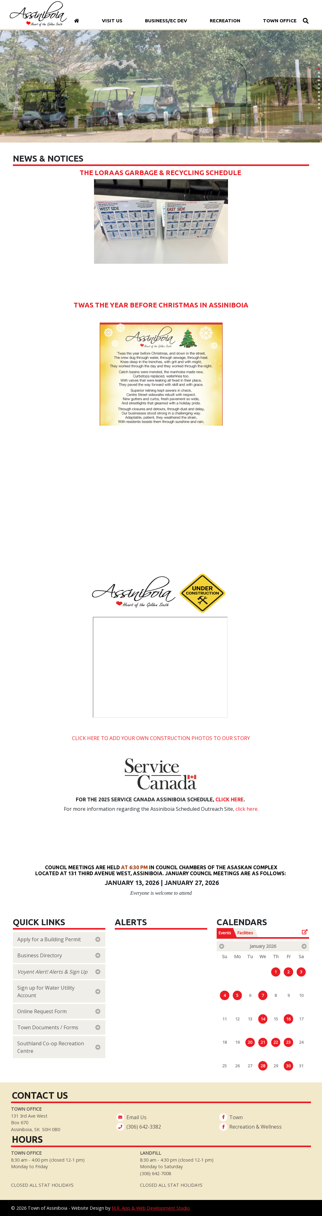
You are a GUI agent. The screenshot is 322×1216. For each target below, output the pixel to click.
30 (288, 1066)
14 (263, 1019)
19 (237, 1042)
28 (263, 1066)
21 (263, 1042)
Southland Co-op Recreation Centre (50, 1047)
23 (288, 1042)
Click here (229, 799)
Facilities (245, 933)
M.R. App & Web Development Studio (151, 1208)
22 (276, 1042)
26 (237, 1066)
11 (224, 1019)
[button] (319, 65)
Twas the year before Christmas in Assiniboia (161, 305)
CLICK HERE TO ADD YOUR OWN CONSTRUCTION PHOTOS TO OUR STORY (161, 738)
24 (301, 1042)
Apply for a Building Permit (49, 939)
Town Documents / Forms (48, 1027)
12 (237, 1019)
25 (224, 1066)
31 (301, 1066)
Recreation (224, 20)
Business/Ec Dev (166, 20)
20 (250, 1042)
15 (276, 1019)
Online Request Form (42, 1011)
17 (301, 1019)
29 (276, 1066)
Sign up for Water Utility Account (46, 991)
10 (301, 995)
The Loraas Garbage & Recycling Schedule (161, 172)
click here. (247, 808)
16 (288, 1019)
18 (224, 1042)
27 (250, 1066)
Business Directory (39, 955)
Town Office (279, 20)
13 (250, 1019)
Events (225, 933)
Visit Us (112, 20)
